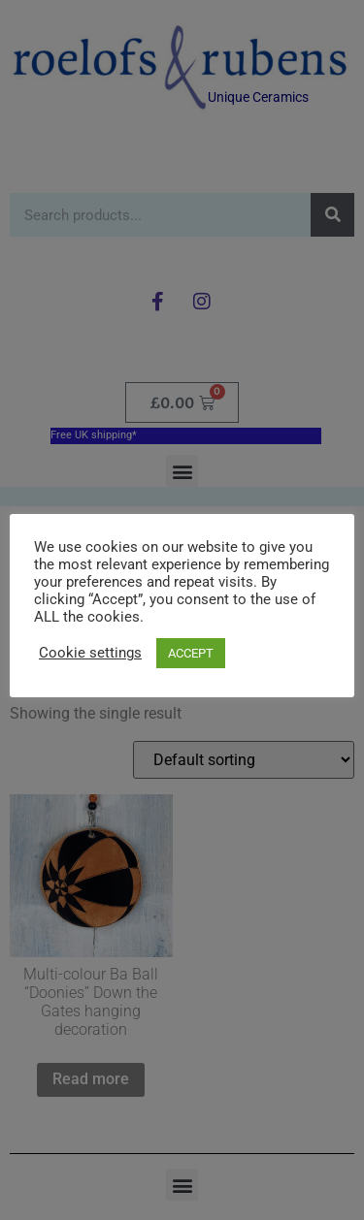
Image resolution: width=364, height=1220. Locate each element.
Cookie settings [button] (90, 652)
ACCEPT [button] (191, 653)
